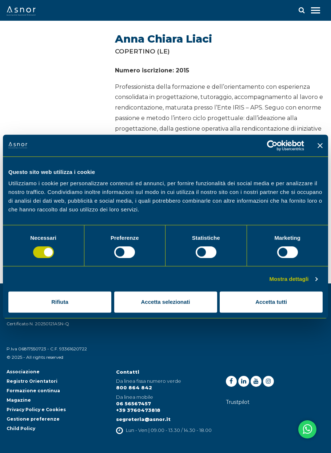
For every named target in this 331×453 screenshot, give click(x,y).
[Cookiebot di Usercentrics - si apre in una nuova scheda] (272, 145)
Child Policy (21, 428)
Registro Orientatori (32, 381)
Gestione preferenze (33, 419)
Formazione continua (33, 390)
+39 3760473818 (138, 410)
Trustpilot (238, 402)
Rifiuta (59, 302)
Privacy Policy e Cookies (36, 409)
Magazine (19, 400)
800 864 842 (134, 387)
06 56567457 (133, 403)
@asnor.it (157, 419)
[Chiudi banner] (320, 145)
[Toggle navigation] (315, 10)
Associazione (23, 371)
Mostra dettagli (288, 279)
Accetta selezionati (165, 302)
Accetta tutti (271, 302)
